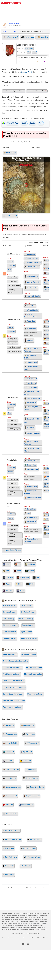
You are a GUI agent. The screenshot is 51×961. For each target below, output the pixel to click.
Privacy (25, 938)
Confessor (11, 265)
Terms (18, 938)
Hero (9, 270)
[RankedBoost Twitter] (23, 944)
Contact (10, 938)
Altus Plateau (10, 152)
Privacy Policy (21, 923)
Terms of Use (33, 923)
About (3, 938)
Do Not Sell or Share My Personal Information (16, 927)
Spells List (14, 31)
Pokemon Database (42, 938)
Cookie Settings (42, 923)
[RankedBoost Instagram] (28, 944)
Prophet (10, 261)
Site (32, 938)
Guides (4, 31)
